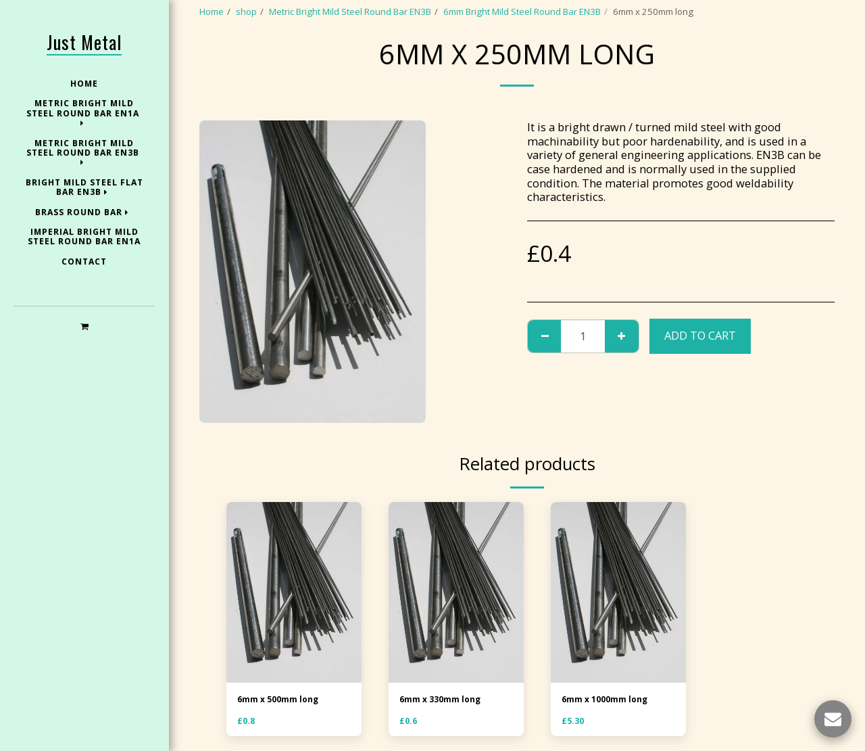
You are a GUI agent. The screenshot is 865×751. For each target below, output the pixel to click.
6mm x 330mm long (442, 699)
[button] (84, 326)
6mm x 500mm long (280, 699)
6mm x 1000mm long (607, 699)
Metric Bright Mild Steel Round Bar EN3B (350, 11)
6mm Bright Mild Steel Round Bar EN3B (522, 11)
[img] (294, 592)
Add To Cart (700, 335)
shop (246, 11)
